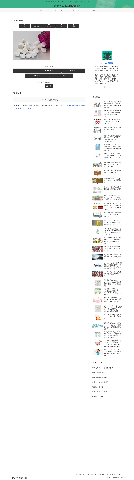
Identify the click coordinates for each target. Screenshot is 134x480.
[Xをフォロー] (47, 86)
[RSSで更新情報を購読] (51, 86)
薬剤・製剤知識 (98, 373)
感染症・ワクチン (98, 387)
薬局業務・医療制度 (99, 377)
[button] (73, 26)
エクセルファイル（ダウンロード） (105, 368)
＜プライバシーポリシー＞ (114, 474)
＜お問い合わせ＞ (100, 474)
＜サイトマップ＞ (88, 474)
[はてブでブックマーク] (49, 26)
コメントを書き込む (49, 99)
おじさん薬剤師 (107, 63)
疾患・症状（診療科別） (101, 382)
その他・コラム (98, 396)
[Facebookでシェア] (37, 26)
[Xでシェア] (24, 26)
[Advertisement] (105, 33)
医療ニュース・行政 (99, 392)
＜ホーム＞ (78, 474)
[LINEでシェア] (61, 26)
